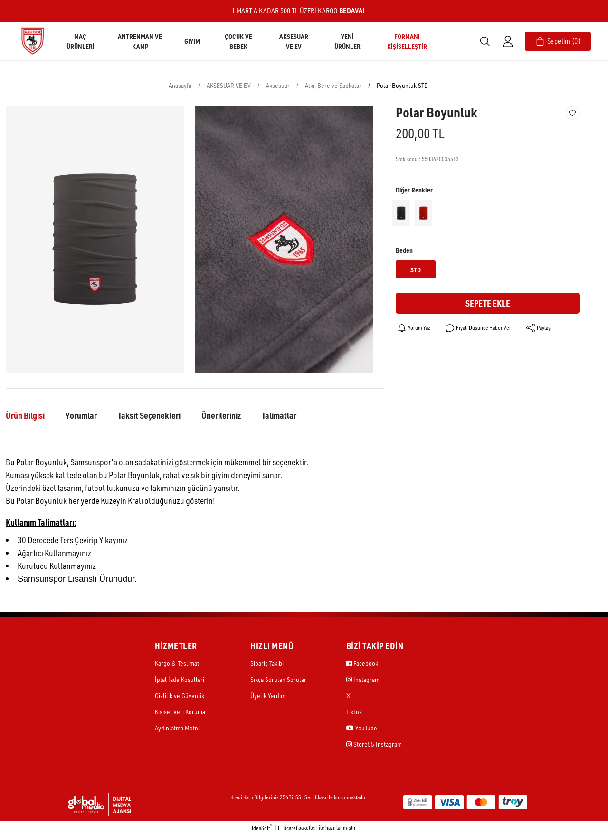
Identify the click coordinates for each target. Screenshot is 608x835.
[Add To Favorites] (573, 113)
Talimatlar (279, 415)
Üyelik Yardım (267, 695)
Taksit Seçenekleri (149, 415)
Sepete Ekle (488, 303)
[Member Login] (507, 41)
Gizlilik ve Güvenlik (179, 695)
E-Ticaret (287, 828)
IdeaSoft (262, 828)
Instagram (363, 679)
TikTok (354, 712)
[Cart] (557, 41)
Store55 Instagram (374, 744)
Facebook (362, 663)
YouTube (361, 728)
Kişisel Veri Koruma (180, 712)
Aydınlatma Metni (177, 728)
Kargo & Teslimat (177, 663)
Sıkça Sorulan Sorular (278, 679)
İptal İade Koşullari (179, 679)
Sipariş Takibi (267, 663)
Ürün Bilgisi (25, 415)
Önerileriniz (221, 415)
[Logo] (32, 40)
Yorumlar (81, 415)
